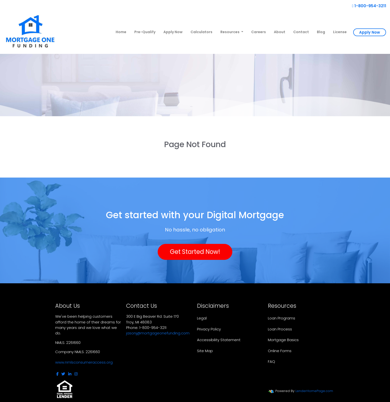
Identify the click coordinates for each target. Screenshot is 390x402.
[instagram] (76, 374)
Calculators (201, 31)
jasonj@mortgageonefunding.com (158, 333)
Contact (301, 31)
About (279, 31)
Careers (258, 31)
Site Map (205, 350)
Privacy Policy (209, 329)
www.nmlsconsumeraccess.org (84, 362)
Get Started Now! (195, 252)
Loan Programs (281, 318)
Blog (321, 31)
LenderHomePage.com (314, 391)
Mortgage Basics (283, 339)
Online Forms (280, 350)
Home (121, 31)
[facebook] (57, 374)
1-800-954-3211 (369, 6)
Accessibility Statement (219, 339)
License (340, 31)
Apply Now (173, 31)
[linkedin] (69, 374)
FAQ (271, 361)
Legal (202, 318)
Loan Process (280, 329)
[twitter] (63, 374)
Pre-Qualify (144, 31)
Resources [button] (230, 31)
